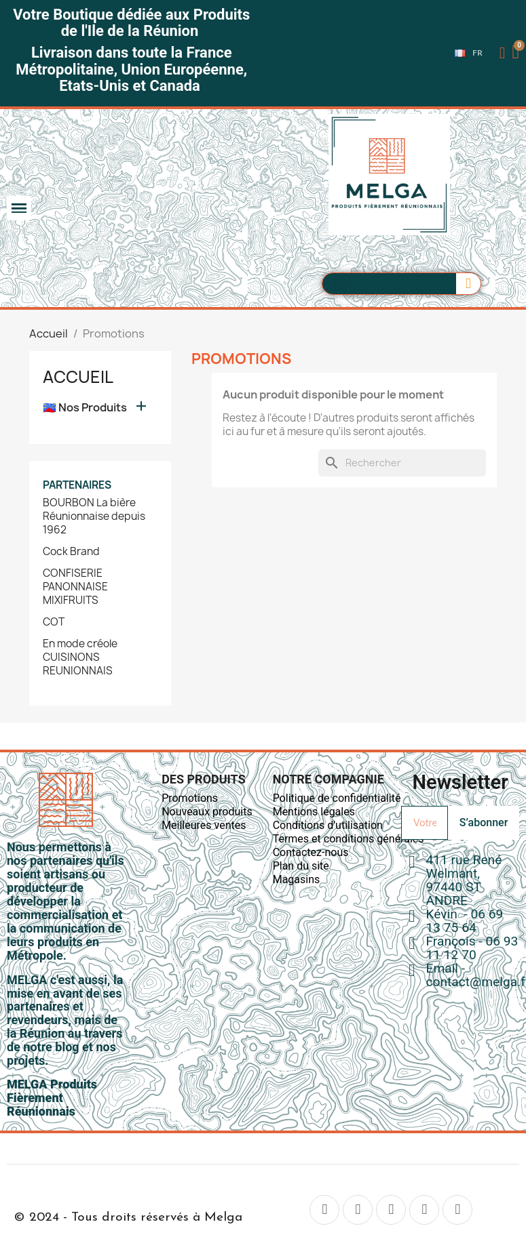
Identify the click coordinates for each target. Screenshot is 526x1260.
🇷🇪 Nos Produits (85, 408)
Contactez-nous (311, 852)
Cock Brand (71, 551)
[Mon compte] (502, 52)
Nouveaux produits (207, 811)
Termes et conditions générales (348, 838)
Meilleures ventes (204, 825)
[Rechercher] (402, 462)
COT (53, 622)
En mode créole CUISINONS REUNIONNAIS (80, 657)
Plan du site (301, 865)
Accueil (78, 376)
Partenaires (77, 485)
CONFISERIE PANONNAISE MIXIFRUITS (75, 587)
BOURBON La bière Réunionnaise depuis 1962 (94, 516)
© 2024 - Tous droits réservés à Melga (128, 1217)
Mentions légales (314, 811)
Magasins (296, 879)
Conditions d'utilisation (328, 825)
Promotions (190, 798)
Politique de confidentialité (337, 798)
